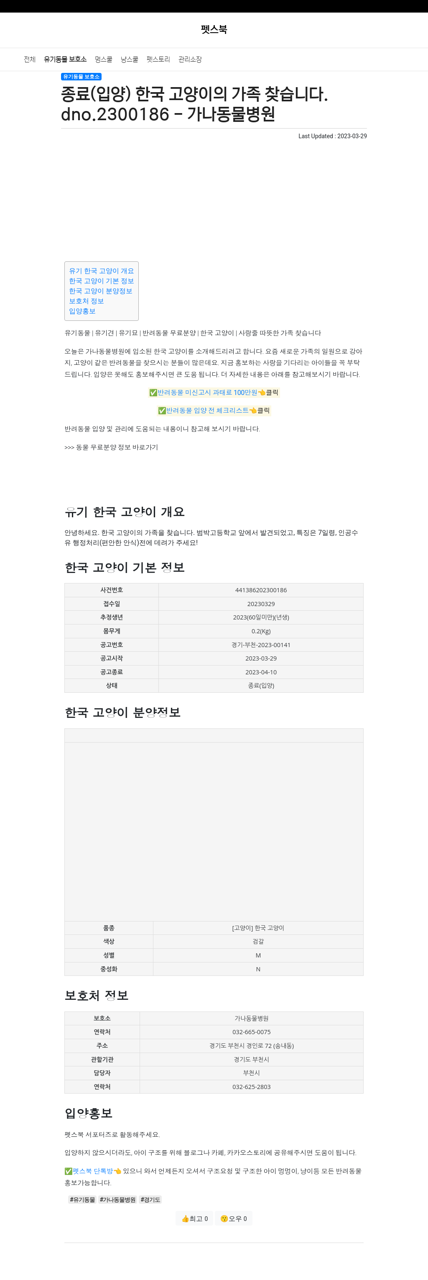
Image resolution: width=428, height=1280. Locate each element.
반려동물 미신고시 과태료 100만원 (207, 393)
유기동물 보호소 (65, 59)
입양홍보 (82, 311)
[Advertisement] (214, 199)
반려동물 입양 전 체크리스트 (207, 411)
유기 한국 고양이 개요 (101, 271)
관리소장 (190, 59)
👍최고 (194, 1219)
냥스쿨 (129, 59)
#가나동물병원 (118, 1199)
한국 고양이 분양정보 (100, 291)
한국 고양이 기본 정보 (101, 281)
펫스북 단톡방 (93, 1171)
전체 (30, 59)
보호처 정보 (86, 301)
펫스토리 (158, 59)
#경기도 (150, 1199)
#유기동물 (82, 1199)
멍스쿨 (103, 59)
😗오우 (233, 1219)
